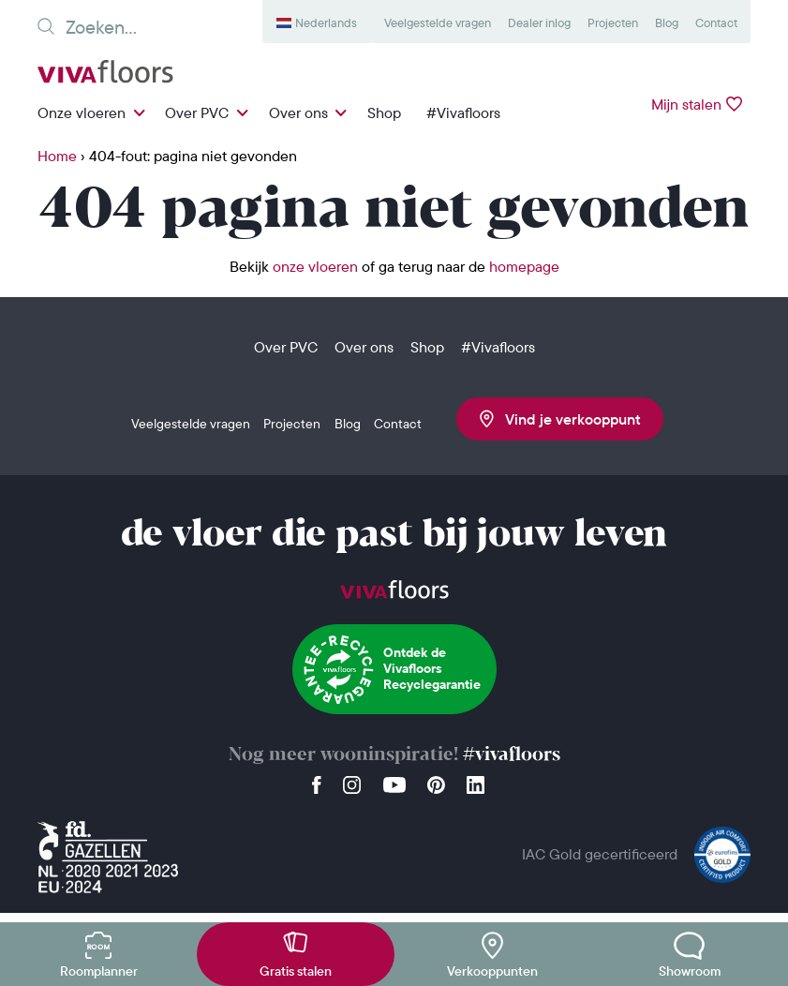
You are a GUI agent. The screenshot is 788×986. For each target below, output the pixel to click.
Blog (666, 22)
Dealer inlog (539, 22)
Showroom (690, 971)
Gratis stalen (296, 971)
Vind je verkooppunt (560, 419)
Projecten (612, 22)
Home (57, 155)
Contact (716, 22)
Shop (384, 112)
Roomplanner (99, 971)
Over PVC (197, 112)
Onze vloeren (81, 112)
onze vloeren (315, 266)
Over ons (298, 112)
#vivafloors (511, 755)
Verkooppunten (492, 971)
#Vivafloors (463, 112)
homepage (524, 266)
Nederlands (326, 22)
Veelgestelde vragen (437, 22)
